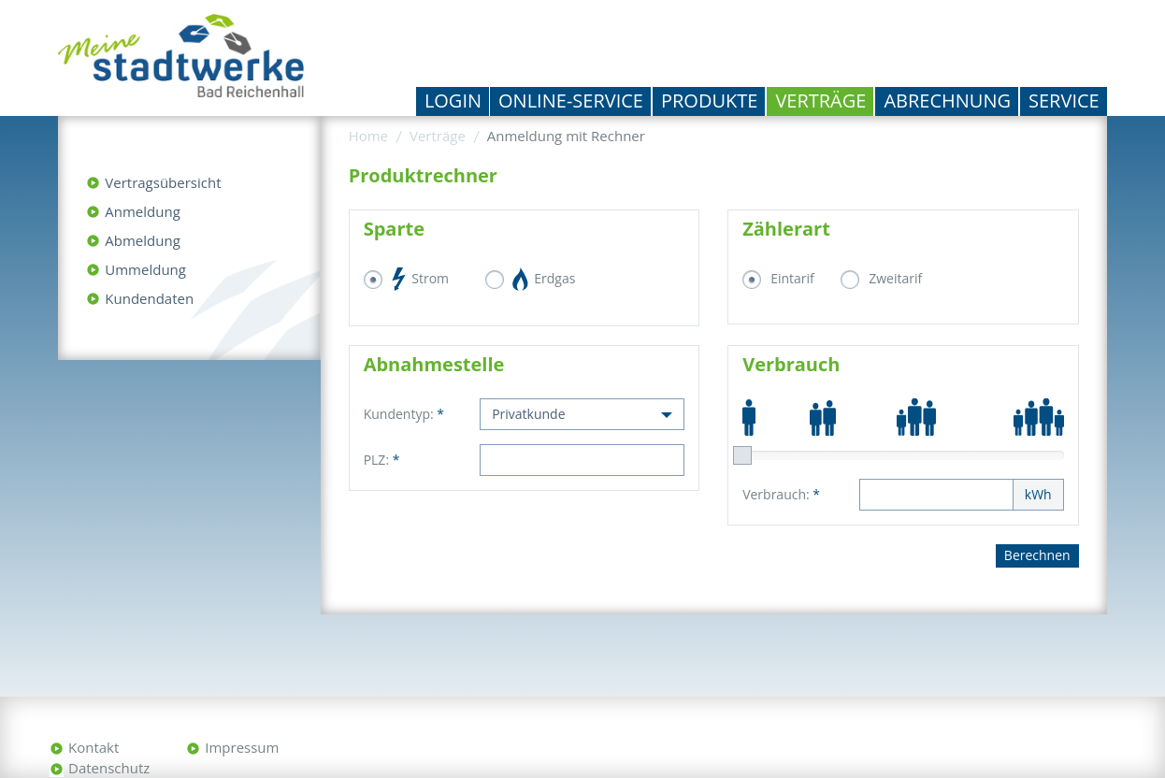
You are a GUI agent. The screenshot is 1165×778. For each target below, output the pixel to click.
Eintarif (792, 278)
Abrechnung (947, 100)
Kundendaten (149, 298)
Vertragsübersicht (163, 182)
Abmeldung (142, 240)
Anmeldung (142, 211)
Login (453, 100)
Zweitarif (895, 278)
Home (368, 135)
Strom (420, 279)
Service (1064, 100)
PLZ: (382, 459)
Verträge (820, 100)
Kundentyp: (404, 414)
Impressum (242, 747)
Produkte (709, 100)
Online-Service (570, 100)
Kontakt (93, 747)
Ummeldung (145, 269)
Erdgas (544, 279)
